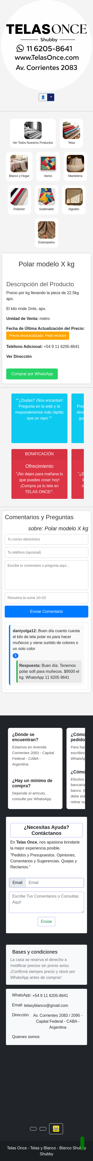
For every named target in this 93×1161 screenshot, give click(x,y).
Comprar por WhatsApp (32, 374)
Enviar (46, 921)
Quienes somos (25, 1037)
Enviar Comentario (46, 611)
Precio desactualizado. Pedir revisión (37, 336)
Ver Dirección (18, 356)
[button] (33, 1129)
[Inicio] (46, 45)
